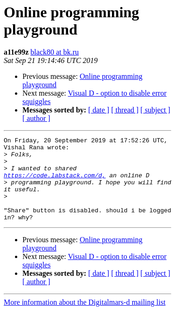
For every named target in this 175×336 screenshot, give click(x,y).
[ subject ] (155, 110)
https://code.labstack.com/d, (54, 183)
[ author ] (36, 118)
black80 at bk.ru (54, 52)
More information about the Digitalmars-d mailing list (85, 319)
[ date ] (98, 110)
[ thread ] (125, 110)
